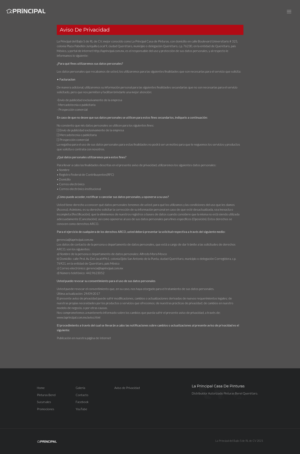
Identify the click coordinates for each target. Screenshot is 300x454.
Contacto (82, 395)
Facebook (82, 402)
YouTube (81, 409)
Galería (80, 388)
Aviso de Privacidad (127, 388)
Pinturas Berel (46, 395)
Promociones (45, 409)
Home (41, 388)
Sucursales (44, 402)
